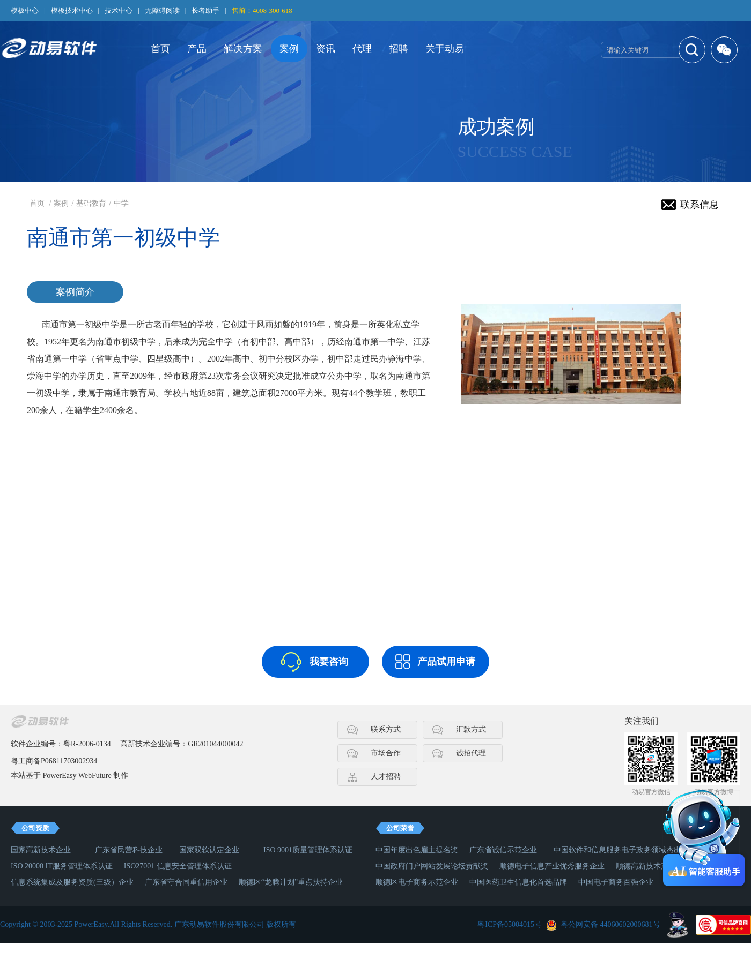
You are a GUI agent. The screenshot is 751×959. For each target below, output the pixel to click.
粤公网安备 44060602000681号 (610, 924)
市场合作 (386, 753)
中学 (121, 203)
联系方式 (386, 729)
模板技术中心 (72, 10)
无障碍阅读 (162, 10)
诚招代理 (471, 753)
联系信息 (699, 204)
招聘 (398, 48)
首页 (160, 48)
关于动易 (444, 48)
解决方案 (243, 48)
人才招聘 (386, 777)
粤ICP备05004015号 (509, 924)
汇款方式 (471, 729)
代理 (362, 48)
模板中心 (25, 10)
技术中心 (118, 10)
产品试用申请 (446, 661)
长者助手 (205, 10)
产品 (197, 48)
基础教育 (91, 203)
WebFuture (95, 775)
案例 (289, 48)
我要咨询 (329, 661)
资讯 (325, 48)
